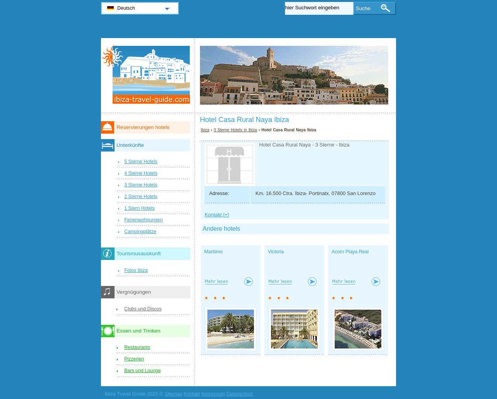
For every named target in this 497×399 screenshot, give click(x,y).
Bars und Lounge (142, 370)
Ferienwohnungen (143, 220)
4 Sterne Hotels (140, 173)
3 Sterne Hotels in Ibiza (235, 130)
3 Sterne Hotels (140, 185)
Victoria (276, 251)
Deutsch (126, 8)
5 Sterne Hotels (140, 161)
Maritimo (213, 251)
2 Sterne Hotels (140, 196)
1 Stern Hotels (139, 208)
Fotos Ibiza (136, 270)
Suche (363, 8)
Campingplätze (140, 231)
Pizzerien (134, 359)
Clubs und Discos (143, 309)
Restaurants (137, 347)
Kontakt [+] (217, 215)
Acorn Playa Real (350, 251)
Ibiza (205, 130)
